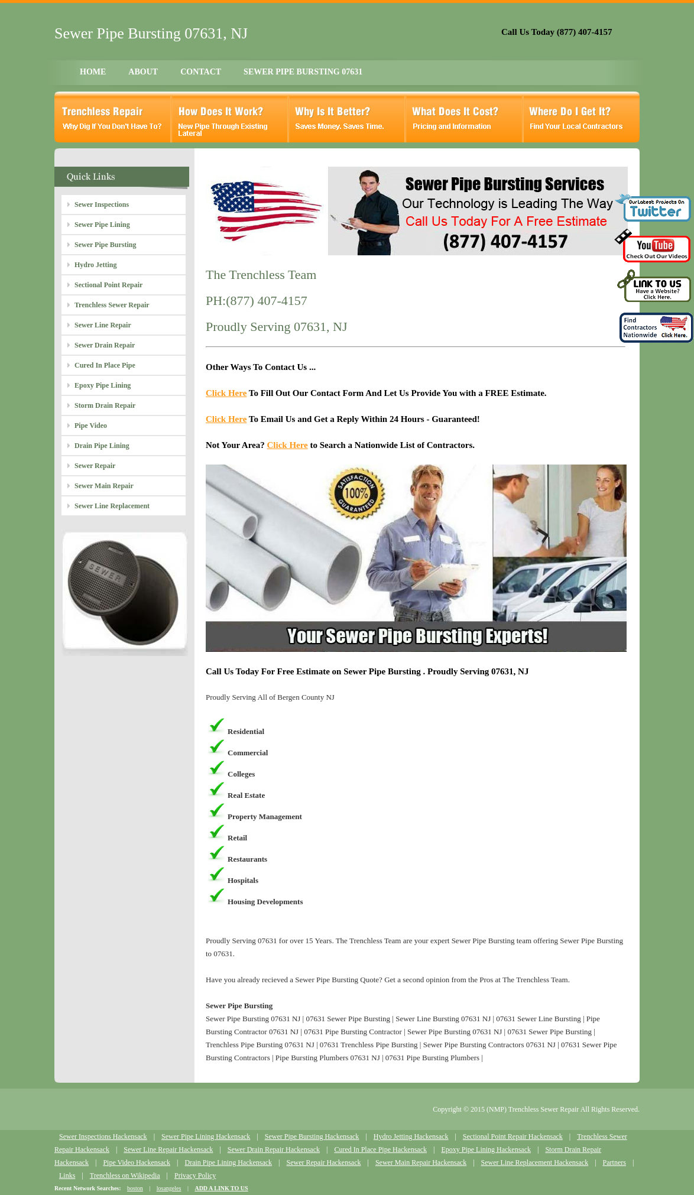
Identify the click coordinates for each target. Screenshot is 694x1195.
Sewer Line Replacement (112, 506)
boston (135, 1188)
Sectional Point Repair (108, 285)
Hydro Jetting (95, 265)
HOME (93, 71)
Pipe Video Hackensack (136, 1162)
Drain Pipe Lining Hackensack (228, 1162)
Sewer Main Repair (104, 486)
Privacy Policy (195, 1175)
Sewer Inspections (101, 204)
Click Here (226, 393)
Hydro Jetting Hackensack (411, 1136)
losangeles (169, 1188)
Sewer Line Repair (102, 325)
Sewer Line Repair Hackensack (168, 1149)
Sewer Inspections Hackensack (103, 1136)
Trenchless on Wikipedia (125, 1175)
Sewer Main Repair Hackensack (420, 1162)
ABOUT (143, 71)
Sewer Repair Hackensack (324, 1162)
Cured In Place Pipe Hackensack (380, 1149)
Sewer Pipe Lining (102, 224)
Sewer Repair (94, 466)
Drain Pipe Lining (101, 445)
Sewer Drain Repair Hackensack (274, 1149)
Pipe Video (90, 425)
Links (67, 1175)
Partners (614, 1162)
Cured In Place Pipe (104, 365)
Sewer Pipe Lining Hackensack (205, 1136)
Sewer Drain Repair (104, 345)
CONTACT (200, 71)
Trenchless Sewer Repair (112, 305)
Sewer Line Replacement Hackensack (535, 1162)
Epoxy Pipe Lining (102, 385)
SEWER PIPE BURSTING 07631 (303, 71)
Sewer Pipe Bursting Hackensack (312, 1136)
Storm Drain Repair (104, 405)
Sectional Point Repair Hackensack (513, 1136)
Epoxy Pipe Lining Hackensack (486, 1149)
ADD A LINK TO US (221, 1188)
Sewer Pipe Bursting (105, 245)
